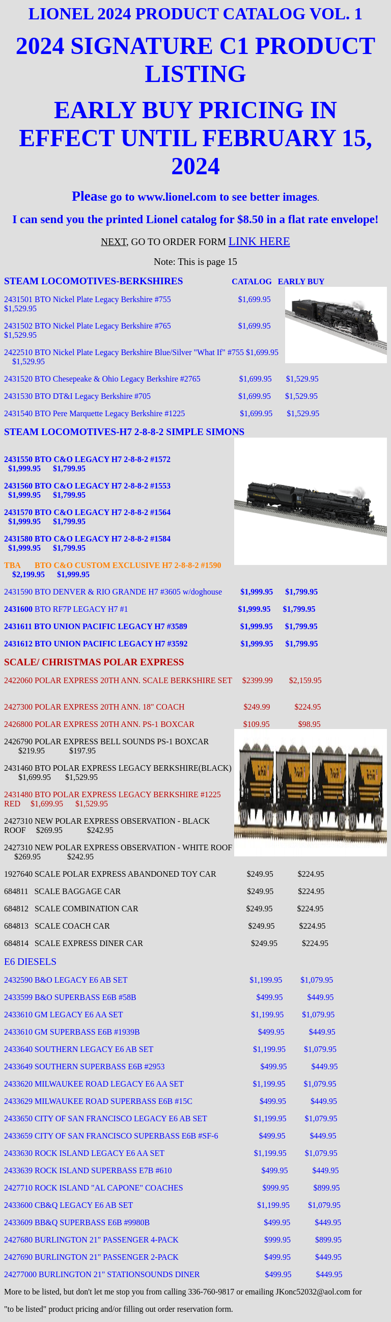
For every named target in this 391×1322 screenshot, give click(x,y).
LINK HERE (259, 241)
